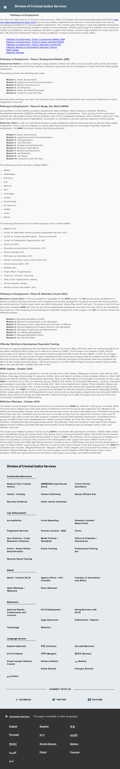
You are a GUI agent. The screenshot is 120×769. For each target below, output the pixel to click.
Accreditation (14, 520)
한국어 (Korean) (83, 654)
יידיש (42, 735)
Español (44, 726)
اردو (11, 761)
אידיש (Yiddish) (14, 654)
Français (75, 752)
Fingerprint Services (17, 531)
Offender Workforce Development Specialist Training (31, 47)
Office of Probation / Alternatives (86, 539)
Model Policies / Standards (49, 539)
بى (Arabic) (81, 661)
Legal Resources (49, 620)
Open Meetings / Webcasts (16, 589)
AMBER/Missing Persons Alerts (54, 485)
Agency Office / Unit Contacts (52, 579)
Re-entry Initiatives (17, 502)
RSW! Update (12, 50)
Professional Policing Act (86, 550)
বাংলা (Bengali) (48, 654)
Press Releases (49, 588)
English (13, 726)
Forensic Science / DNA (53, 531)
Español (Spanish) (16, 646)
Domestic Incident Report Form (84, 521)
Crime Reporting (49, 520)
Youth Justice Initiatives (54, 502)
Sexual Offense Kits (85, 494)
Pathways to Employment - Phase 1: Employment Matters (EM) (35, 39)
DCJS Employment (50, 610)
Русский (14, 735)
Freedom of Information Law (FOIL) (87, 579)
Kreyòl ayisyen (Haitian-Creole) (19, 662)
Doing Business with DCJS (86, 611)
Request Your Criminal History (19, 485)
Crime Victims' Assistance (83, 485)
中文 (72, 727)
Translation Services (19, 717)
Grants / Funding (16, 494)
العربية (12, 752)
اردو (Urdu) (12, 676)
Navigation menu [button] (5, 7)
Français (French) (84, 669)
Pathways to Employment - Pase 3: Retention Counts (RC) (33, 45)
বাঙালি (74, 735)
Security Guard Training (19, 559)
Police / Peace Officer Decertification (19, 550)
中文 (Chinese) (48, 646)
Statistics (46, 627)
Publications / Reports (87, 620)
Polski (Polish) (48, 669)
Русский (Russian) (84, 646)
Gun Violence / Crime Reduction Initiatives (18, 539)
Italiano (74, 744)
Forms (78, 531)
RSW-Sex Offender (15, 53)
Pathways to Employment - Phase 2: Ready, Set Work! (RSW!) (35, 42)
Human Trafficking (50, 494)
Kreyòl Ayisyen (48, 744)
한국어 (13, 744)
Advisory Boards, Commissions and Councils (16, 612)
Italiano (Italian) (49, 661)
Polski (43, 752)
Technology (13, 627)
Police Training (49, 549)
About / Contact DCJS (18, 578)
